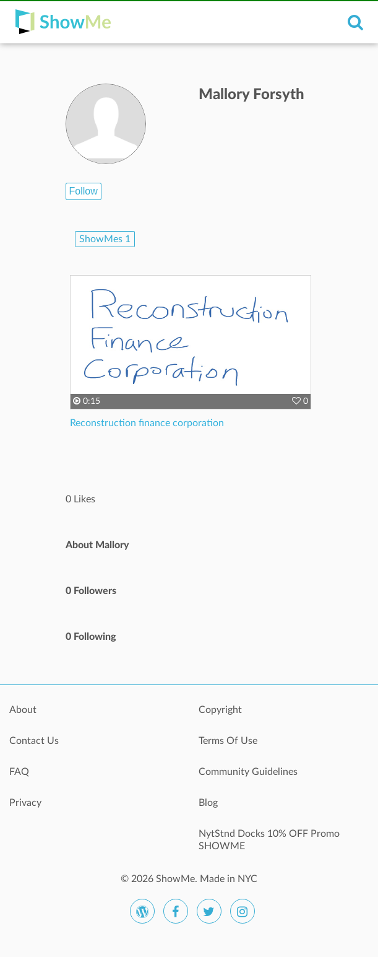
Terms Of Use (228, 741)
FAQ (19, 772)
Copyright (220, 710)
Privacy (25, 803)
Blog (208, 803)
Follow (83, 191)
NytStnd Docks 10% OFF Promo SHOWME (269, 840)
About (23, 710)
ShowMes (105, 239)
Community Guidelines (248, 772)
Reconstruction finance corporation (147, 423)
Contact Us (34, 741)
